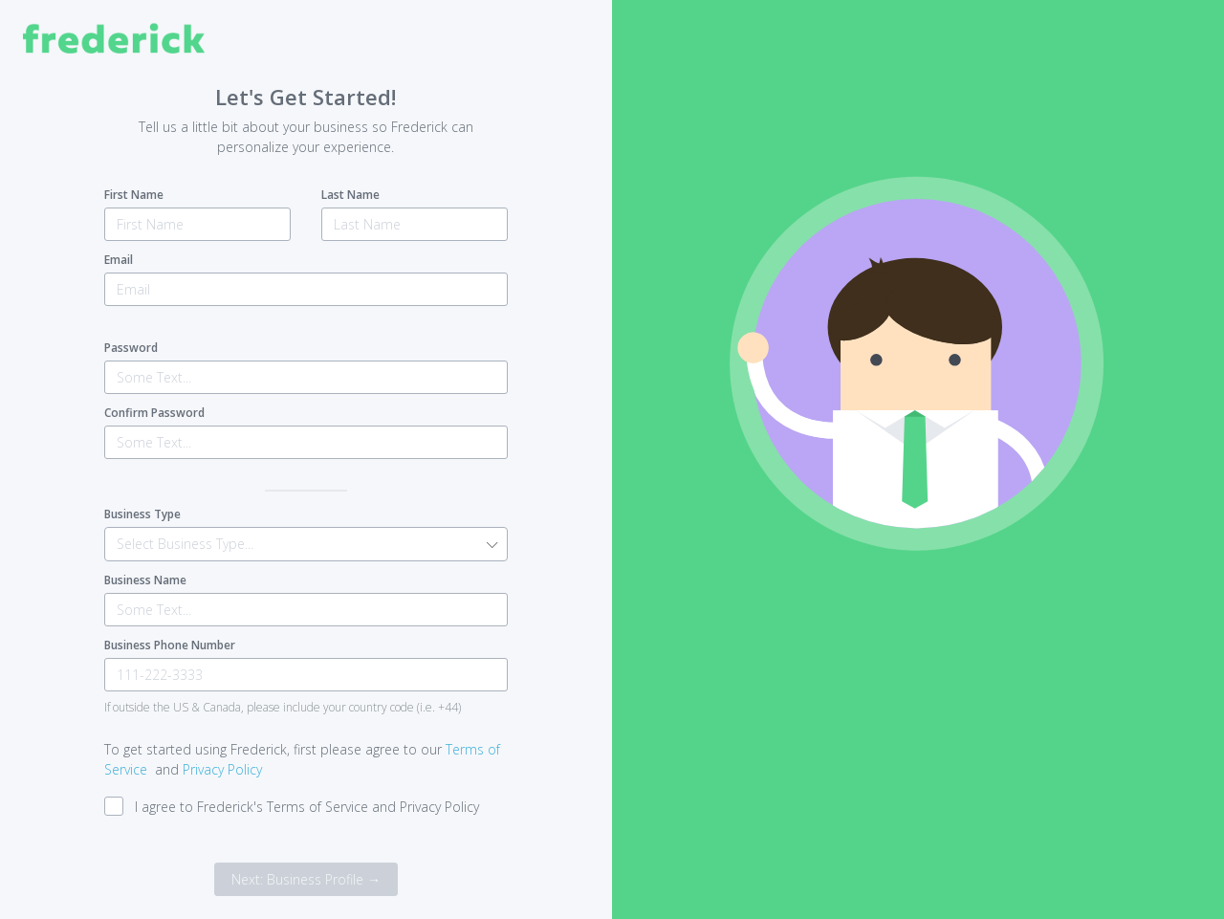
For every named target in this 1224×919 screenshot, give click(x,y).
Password (131, 347)
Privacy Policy (222, 769)
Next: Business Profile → (306, 879)
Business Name (145, 580)
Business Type (142, 514)
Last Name (350, 194)
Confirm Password (154, 413)
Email (118, 260)
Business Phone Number (169, 645)
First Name (134, 194)
